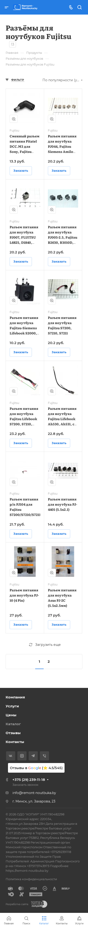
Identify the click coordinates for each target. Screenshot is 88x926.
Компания (15, 697)
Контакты (15, 742)
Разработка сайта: (17, 904)
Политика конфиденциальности (31, 879)
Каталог (13, 724)
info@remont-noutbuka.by (34, 793)
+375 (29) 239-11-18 (28, 779)
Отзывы (13, 733)
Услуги (12, 706)
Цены (11, 715)
